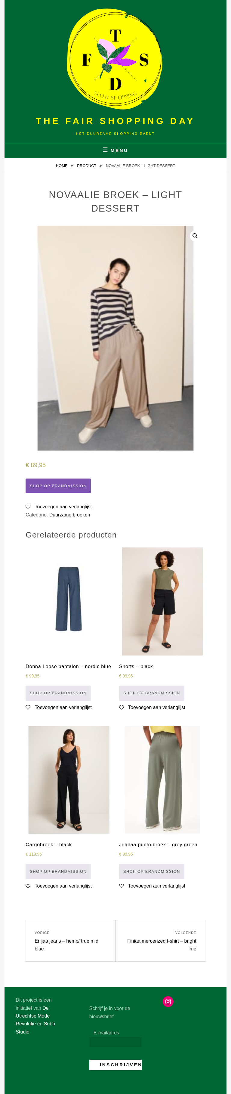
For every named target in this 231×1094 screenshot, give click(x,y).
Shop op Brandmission (58, 486)
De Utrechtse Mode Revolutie (33, 1016)
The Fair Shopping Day (115, 121)
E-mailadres (106, 1032)
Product (87, 165)
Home (62, 165)
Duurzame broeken (69, 514)
